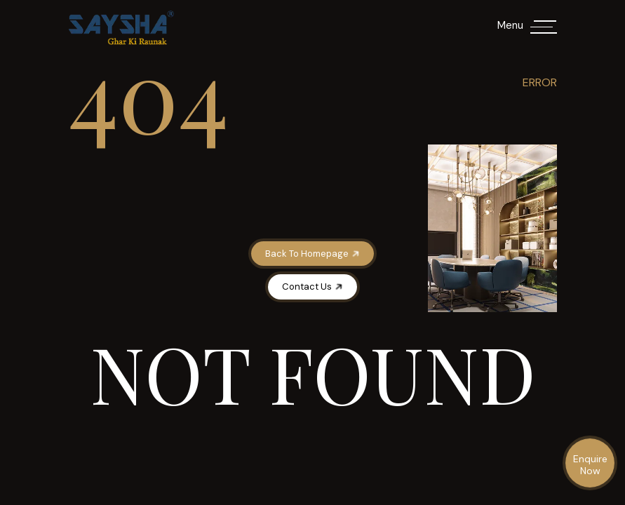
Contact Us (313, 286)
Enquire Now (590, 465)
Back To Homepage (313, 254)
